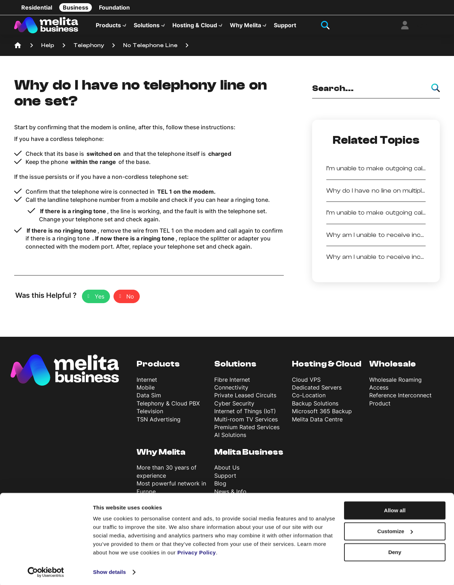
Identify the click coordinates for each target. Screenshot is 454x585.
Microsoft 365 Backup (322, 415)
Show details (109, 571)
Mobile (146, 391)
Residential (36, 7)
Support (285, 26)
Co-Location (309, 399)
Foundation (114, 7)
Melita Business (248, 456)
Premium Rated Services (246, 431)
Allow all (395, 509)
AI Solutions (230, 439)
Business (75, 7)
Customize (395, 530)
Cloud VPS (306, 383)
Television (150, 415)
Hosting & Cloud (194, 26)
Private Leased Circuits (245, 399)
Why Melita (245, 26)
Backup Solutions (315, 407)
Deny (395, 551)
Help (47, 49)
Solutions (147, 26)
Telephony (88, 49)
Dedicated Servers (317, 391)
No (130, 300)
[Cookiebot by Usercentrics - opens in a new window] (46, 571)
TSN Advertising (159, 423)
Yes (99, 300)
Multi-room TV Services (246, 423)
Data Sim (149, 399)
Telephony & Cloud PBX (168, 407)
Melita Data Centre (317, 423)
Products (108, 26)
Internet (147, 383)
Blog (220, 487)
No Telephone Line (150, 49)
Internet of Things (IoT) (245, 415)
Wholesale (392, 368)
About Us (226, 471)
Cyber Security (234, 407)
